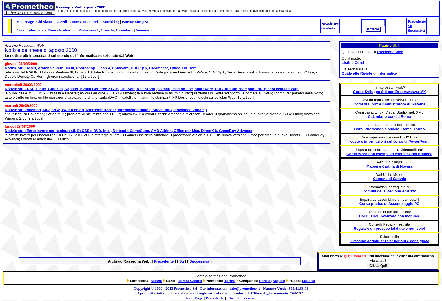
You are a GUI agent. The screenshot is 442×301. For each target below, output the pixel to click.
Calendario (124, 30)
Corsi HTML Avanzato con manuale (389, 216)
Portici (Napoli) (272, 281)
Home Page (194, 298)
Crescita (107, 30)
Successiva (416, 30)
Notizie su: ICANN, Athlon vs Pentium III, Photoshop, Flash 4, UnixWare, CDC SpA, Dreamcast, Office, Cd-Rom (100, 68)
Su (410, 26)
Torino (229, 281)
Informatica (36, 30)
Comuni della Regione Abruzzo (389, 191)
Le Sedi (61, 22)
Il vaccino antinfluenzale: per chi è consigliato (389, 241)
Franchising (109, 22)
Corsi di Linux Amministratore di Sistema (389, 104)
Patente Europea (135, 22)
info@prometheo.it (245, 288)
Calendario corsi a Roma (389, 116)
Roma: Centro (190, 281)
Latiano (308, 281)
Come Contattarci (84, 22)
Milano (156, 281)
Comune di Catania (389, 179)
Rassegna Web (390, 52)
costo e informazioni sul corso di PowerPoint (389, 141)
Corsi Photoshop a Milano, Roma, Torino (389, 129)
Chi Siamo (44, 22)
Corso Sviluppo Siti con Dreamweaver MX (389, 92)
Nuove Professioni (62, 30)
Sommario (144, 30)
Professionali (89, 30)
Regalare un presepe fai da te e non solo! (389, 228)
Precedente (417, 21)
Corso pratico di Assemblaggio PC (389, 204)
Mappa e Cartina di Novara (389, 166)
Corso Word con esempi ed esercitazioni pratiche (389, 154)
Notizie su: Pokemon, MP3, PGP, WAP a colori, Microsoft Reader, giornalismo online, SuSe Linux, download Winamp (106, 110)
